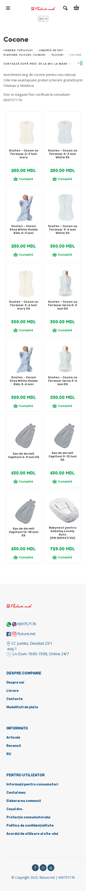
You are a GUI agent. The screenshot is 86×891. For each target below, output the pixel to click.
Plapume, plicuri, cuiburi (24, 54)
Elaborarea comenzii (23, 801)
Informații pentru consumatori (32, 784)
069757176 (26, 623)
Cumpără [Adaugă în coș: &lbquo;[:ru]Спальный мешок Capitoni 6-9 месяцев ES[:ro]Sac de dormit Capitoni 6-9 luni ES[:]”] (23, 481)
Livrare (12, 691)
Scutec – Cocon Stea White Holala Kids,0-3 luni (24, 229)
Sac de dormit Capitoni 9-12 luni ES (63, 456)
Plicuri (58, 54)
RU (8, 754)
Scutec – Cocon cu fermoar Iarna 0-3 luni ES (62, 305)
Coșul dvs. (14, 809)
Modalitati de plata (22, 707)
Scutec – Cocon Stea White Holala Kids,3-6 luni (24, 381)
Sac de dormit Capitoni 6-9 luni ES (23, 455)
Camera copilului (18, 50)
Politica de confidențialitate (30, 825)
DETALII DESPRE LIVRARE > (25, 108)
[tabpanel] (24, 132)
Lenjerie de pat (51, 50)
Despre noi (15, 682)
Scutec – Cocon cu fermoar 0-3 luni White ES (62, 154)
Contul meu (15, 793)
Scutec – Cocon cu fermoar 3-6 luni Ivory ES (23, 305)
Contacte (14, 699)
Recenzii (13, 746)
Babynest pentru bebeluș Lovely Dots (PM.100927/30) (62, 533)
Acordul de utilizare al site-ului (32, 834)
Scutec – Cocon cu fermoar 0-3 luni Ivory (23, 154)
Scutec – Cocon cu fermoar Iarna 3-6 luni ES (62, 381)
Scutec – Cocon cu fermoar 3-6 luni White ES (62, 229)
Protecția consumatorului (28, 817)
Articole (13, 738)
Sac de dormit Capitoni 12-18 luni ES (23, 532)
